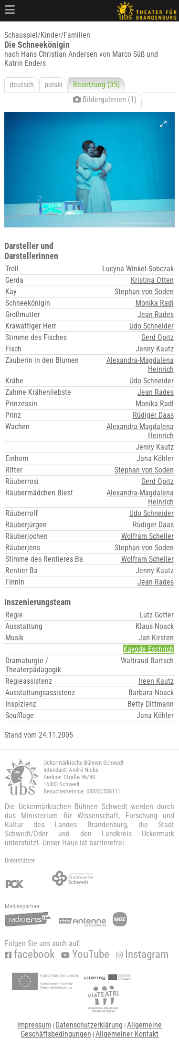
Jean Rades (155, 314)
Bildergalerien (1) (105, 99)
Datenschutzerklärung (89, 1024)
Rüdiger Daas (153, 415)
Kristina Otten (152, 280)
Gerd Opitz (157, 337)
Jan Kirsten (156, 637)
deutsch (22, 84)
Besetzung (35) (96, 84)
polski (53, 84)
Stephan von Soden (144, 291)
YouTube (85, 954)
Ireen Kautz (156, 681)
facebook (29, 954)
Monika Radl (155, 303)
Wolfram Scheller (147, 536)
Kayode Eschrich (148, 649)
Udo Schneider (151, 325)
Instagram (142, 954)
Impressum (34, 1024)
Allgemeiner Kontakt (126, 1033)
